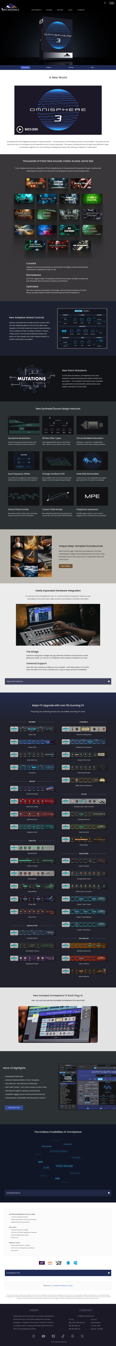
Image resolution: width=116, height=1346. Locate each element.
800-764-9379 (74, 1323)
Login (112, 3)
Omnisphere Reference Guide (62, 1286)
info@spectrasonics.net (86, 1316)
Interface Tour (14, 1107)
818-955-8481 (73, 1326)
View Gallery (66, 566)
